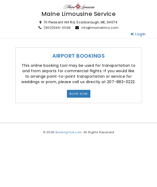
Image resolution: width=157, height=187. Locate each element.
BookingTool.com (68, 132)
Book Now (79, 94)
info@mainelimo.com (99, 27)
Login (138, 34)
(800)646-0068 (57, 27)
